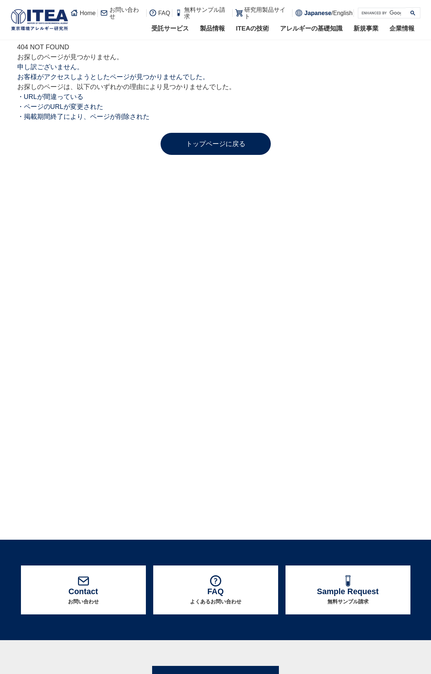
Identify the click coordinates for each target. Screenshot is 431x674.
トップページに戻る (215, 144)
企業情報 (401, 28)
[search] (381, 13)
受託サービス (170, 28)
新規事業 (365, 28)
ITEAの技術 (252, 28)
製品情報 (212, 28)
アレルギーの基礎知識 (311, 28)
